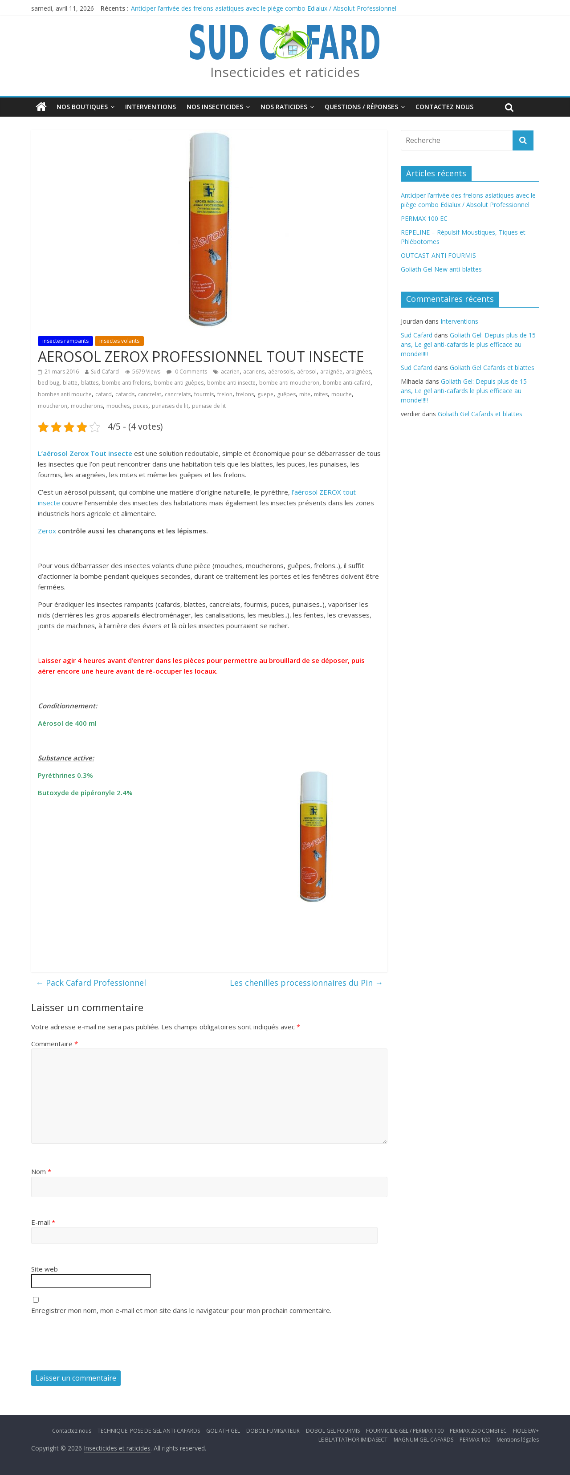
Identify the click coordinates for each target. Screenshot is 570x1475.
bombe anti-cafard (346, 382)
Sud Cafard (105, 371)
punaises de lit (170, 406)
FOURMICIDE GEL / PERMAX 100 (405, 1430)
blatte (70, 382)
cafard (103, 394)
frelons (245, 394)
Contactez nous (444, 106)
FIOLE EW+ (526, 1430)
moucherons (87, 406)
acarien (230, 371)
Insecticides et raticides (285, 72)
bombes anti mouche (65, 394)
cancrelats (178, 394)
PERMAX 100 (475, 1439)
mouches (118, 406)
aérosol (307, 371)
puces (140, 406)
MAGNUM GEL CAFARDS (423, 1439)
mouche (341, 394)
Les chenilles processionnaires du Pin (306, 982)
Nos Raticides (284, 106)
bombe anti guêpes (179, 382)
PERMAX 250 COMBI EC (478, 1430)
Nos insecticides (215, 106)
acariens (254, 371)
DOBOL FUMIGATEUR (273, 1430)
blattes (89, 382)
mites (321, 394)
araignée (331, 371)
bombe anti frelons (126, 382)
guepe (265, 394)
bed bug (48, 382)
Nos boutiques (82, 106)
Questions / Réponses (361, 106)
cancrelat (149, 394)
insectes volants (119, 341)
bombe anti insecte (231, 382)
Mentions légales (518, 1439)
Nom (41, 1171)
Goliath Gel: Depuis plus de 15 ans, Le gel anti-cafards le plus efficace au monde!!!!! (468, 344)
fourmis (204, 394)
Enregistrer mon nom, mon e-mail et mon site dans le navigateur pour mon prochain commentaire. (181, 1310)
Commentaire (54, 1043)
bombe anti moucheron (289, 382)
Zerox (48, 530)
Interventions (150, 106)
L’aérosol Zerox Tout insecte (85, 453)
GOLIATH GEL (223, 1430)
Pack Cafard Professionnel (91, 982)
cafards (124, 394)
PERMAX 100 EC (424, 218)
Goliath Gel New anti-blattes (441, 269)
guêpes (286, 394)
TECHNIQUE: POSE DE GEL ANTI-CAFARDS (149, 1430)
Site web (44, 1268)
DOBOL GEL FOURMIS (333, 1430)
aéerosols (280, 371)
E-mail (43, 1222)
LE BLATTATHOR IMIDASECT (352, 1439)
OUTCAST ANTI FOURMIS (438, 255)
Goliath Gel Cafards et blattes (492, 367)
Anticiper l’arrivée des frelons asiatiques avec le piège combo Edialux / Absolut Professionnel (263, 8)
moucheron (52, 406)
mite (304, 394)
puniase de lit (209, 406)
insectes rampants (65, 341)
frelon (224, 394)
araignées (358, 371)
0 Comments (187, 371)
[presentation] (99, 1344)
